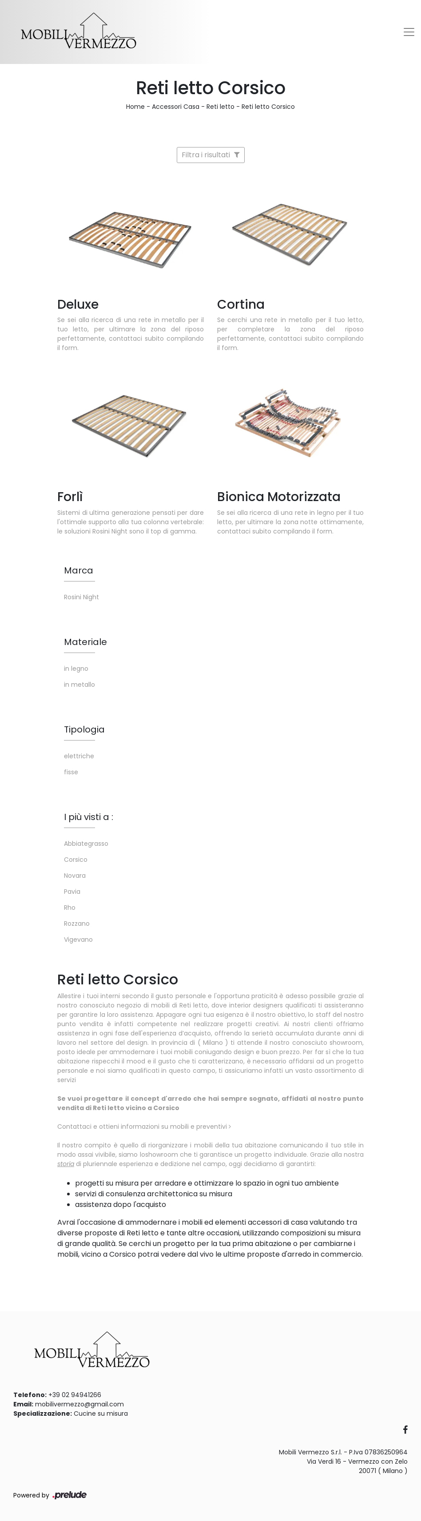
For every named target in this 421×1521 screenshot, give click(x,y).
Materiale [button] (85, 642)
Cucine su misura (101, 1413)
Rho (69, 907)
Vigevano (78, 939)
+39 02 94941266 (74, 1394)
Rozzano (77, 923)
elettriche (79, 756)
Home (135, 106)
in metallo (79, 684)
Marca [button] (78, 570)
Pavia (72, 891)
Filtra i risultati (211, 155)
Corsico (75, 859)
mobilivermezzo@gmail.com (79, 1404)
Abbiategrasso (86, 843)
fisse (71, 772)
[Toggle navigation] (409, 32)
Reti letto (220, 106)
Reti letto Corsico (268, 106)
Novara (75, 875)
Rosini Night (81, 597)
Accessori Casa (175, 106)
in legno (76, 668)
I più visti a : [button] (88, 817)
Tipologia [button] (84, 729)
